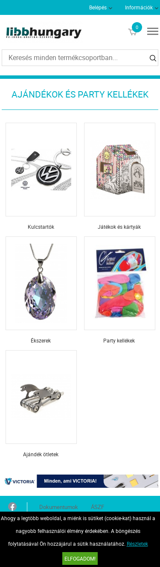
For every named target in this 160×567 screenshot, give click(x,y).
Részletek (137, 543)
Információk (139, 7)
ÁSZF (97, 507)
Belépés (98, 7)
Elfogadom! (80, 558)
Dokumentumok (58, 507)
